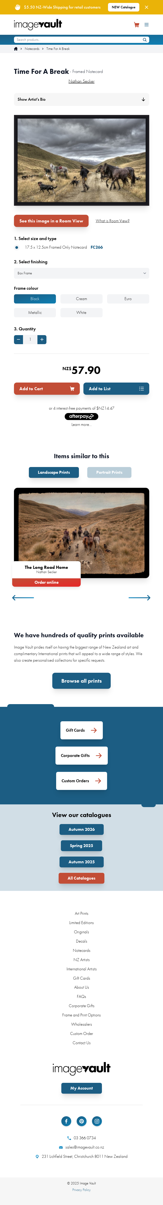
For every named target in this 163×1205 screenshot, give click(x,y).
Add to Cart (46, 389)
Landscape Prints (54, 472)
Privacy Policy (81, 1189)
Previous (23, 597)
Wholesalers (81, 1024)
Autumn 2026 (82, 829)
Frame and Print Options (81, 1015)
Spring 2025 (81, 845)
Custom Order (81, 1033)
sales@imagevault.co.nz (81, 1147)
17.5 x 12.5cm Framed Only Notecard (58, 247)
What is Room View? (113, 221)
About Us (81, 987)
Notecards (32, 49)
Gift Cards (81, 978)
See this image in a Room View (51, 221)
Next (140, 597)
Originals (81, 932)
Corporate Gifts (81, 1006)
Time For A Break (58, 49)
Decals (81, 941)
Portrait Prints (109, 472)
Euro (128, 298)
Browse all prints (81, 680)
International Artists (82, 969)
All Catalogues (81, 878)
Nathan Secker (81, 81)
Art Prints (81, 913)
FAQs (81, 996)
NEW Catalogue (123, 7)
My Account (81, 1088)
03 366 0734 (81, 1138)
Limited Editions (81, 922)
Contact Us (82, 1043)
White (81, 312)
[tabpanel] (81, 536)
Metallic (35, 312)
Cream (81, 298)
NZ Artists (81, 959)
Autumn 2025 (82, 862)
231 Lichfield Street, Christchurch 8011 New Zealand (81, 1156)
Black (34, 298)
